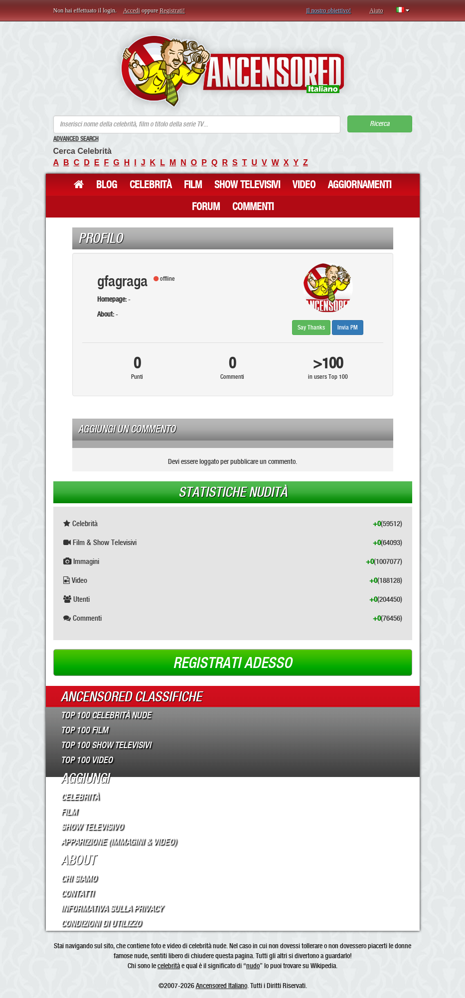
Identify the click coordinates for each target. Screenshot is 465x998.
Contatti (77, 893)
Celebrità (150, 185)
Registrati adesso (232, 663)
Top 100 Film (84, 730)
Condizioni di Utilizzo (101, 923)
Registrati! (172, 10)
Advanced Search (76, 138)
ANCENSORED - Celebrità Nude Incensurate (232, 70)
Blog (106, 185)
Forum (206, 207)
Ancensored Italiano (221, 986)
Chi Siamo (79, 878)
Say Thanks (311, 327)
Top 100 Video (87, 760)
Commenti (253, 207)
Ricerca (379, 123)
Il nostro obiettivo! (328, 10)
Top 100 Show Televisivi (106, 745)
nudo (253, 966)
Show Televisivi (247, 185)
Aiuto (376, 10)
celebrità (168, 966)
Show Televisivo (92, 826)
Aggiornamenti (359, 185)
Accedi (131, 10)
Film (193, 185)
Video (304, 185)
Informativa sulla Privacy (112, 908)
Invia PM (347, 327)
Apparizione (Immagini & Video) (118, 841)
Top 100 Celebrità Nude (106, 715)
